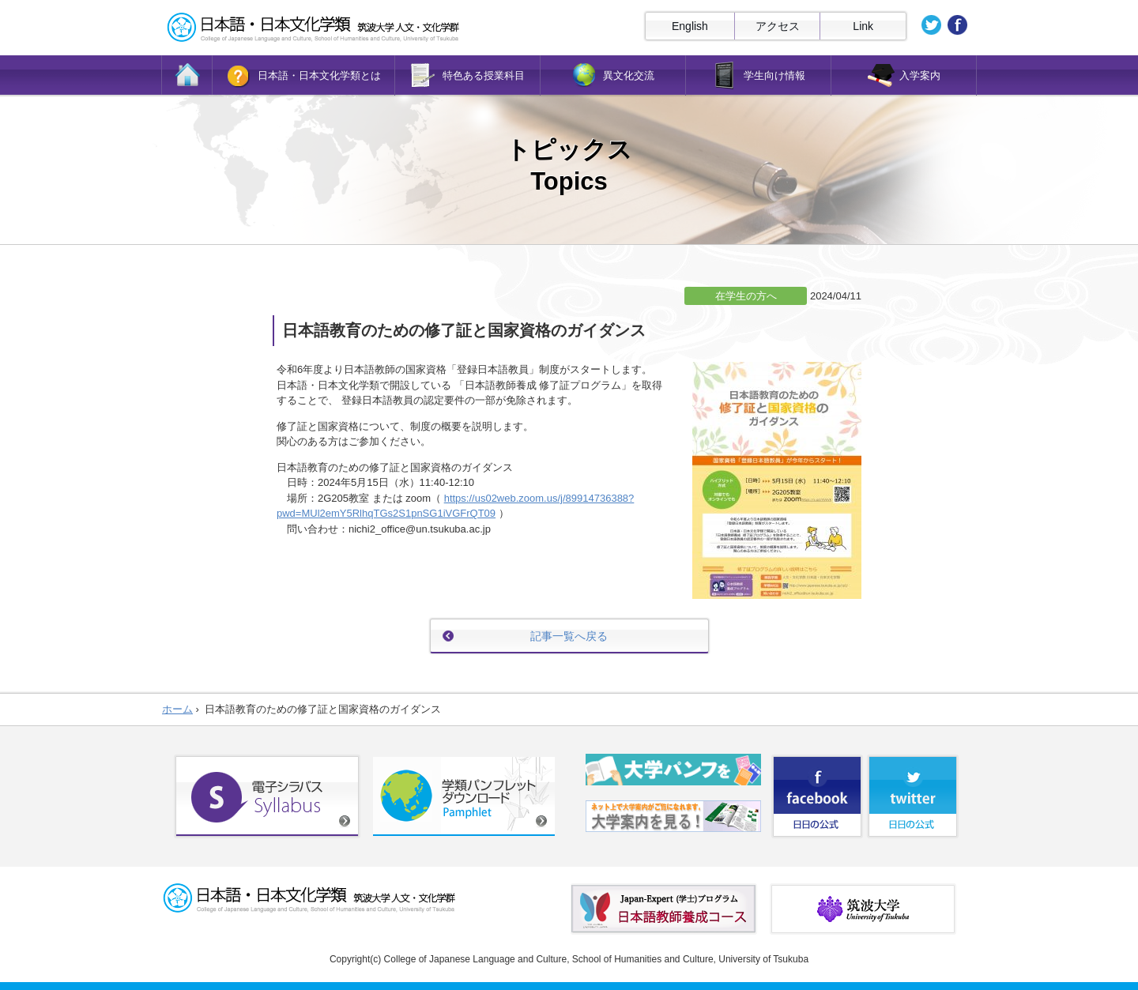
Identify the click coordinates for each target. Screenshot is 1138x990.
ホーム (177, 709)
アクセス (778, 26)
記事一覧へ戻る (569, 636)
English (690, 26)
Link (863, 26)
